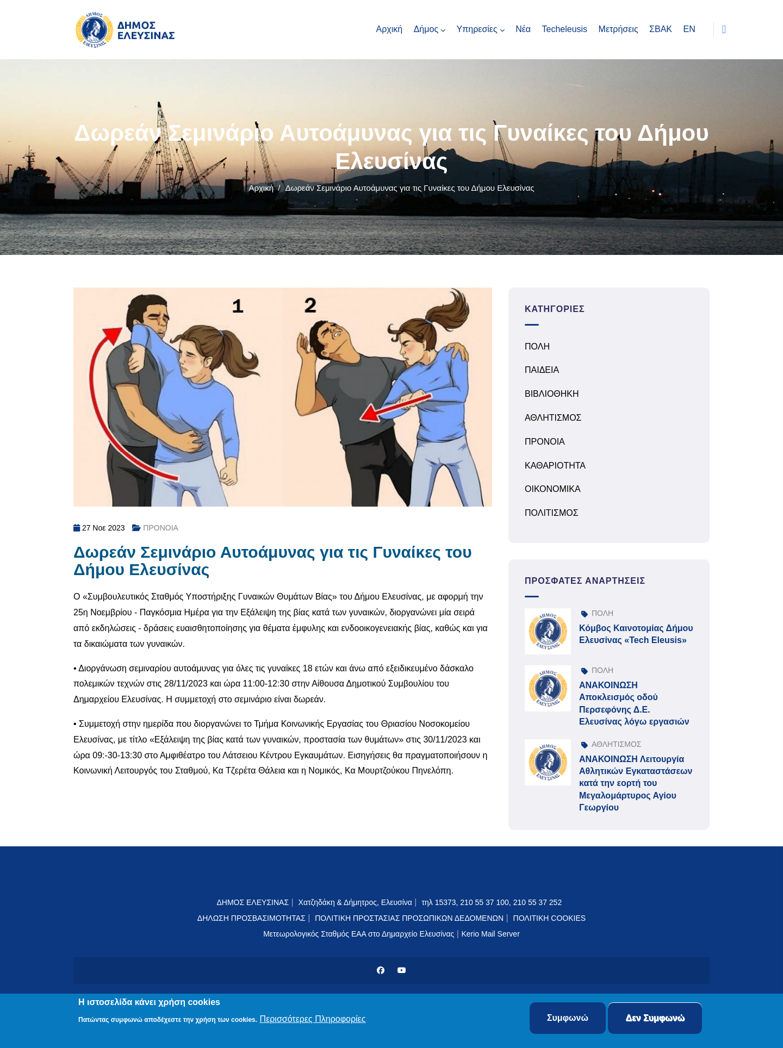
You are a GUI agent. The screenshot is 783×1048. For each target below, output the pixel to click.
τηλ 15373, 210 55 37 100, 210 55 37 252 (492, 902)
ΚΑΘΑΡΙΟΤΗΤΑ (555, 465)
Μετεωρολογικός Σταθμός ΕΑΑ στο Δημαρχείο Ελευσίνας (358, 934)
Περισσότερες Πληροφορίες (313, 1019)
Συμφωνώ (567, 1019)
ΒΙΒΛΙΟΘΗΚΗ (552, 393)
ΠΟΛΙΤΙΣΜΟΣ (552, 512)
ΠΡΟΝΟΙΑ (160, 527)
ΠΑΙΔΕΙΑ (542, 370)
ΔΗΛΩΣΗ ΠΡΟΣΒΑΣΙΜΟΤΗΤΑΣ (251, 918)
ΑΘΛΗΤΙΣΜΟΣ (553, 417)
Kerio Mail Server (490, 934)
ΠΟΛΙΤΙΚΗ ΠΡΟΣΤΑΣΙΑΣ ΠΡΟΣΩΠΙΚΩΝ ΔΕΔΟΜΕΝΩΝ (409, 918)
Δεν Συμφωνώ (655, 1019)
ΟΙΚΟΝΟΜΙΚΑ (553, 489)
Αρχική (261, 187)
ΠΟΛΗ (537, 346)
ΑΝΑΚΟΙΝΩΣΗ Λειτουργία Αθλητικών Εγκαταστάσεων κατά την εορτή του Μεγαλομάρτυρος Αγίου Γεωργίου (635, 783)
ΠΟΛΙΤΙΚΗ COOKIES (549, 918)
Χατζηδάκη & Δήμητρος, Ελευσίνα (355, 902)
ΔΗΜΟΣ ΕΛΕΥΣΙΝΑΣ (252, 902)
